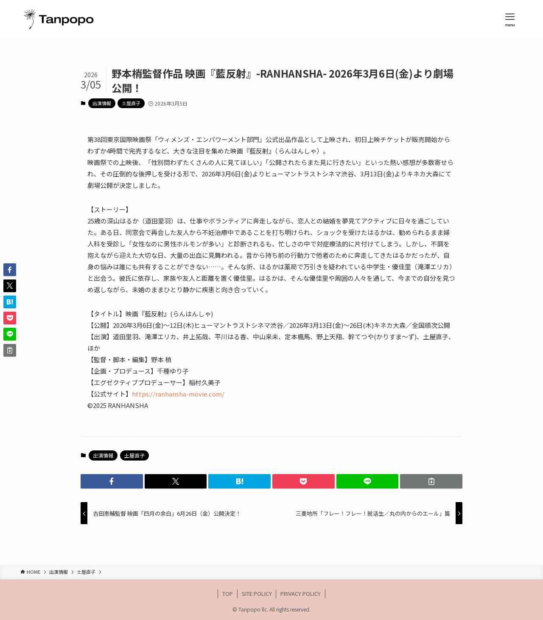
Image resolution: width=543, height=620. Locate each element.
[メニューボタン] (510, 19)
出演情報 (101, 103)
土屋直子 (131, 103)
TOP (227, 593)
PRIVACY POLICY (300, 593)
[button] (112, 481)
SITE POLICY (257, 593)
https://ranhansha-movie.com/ (178, 393)
